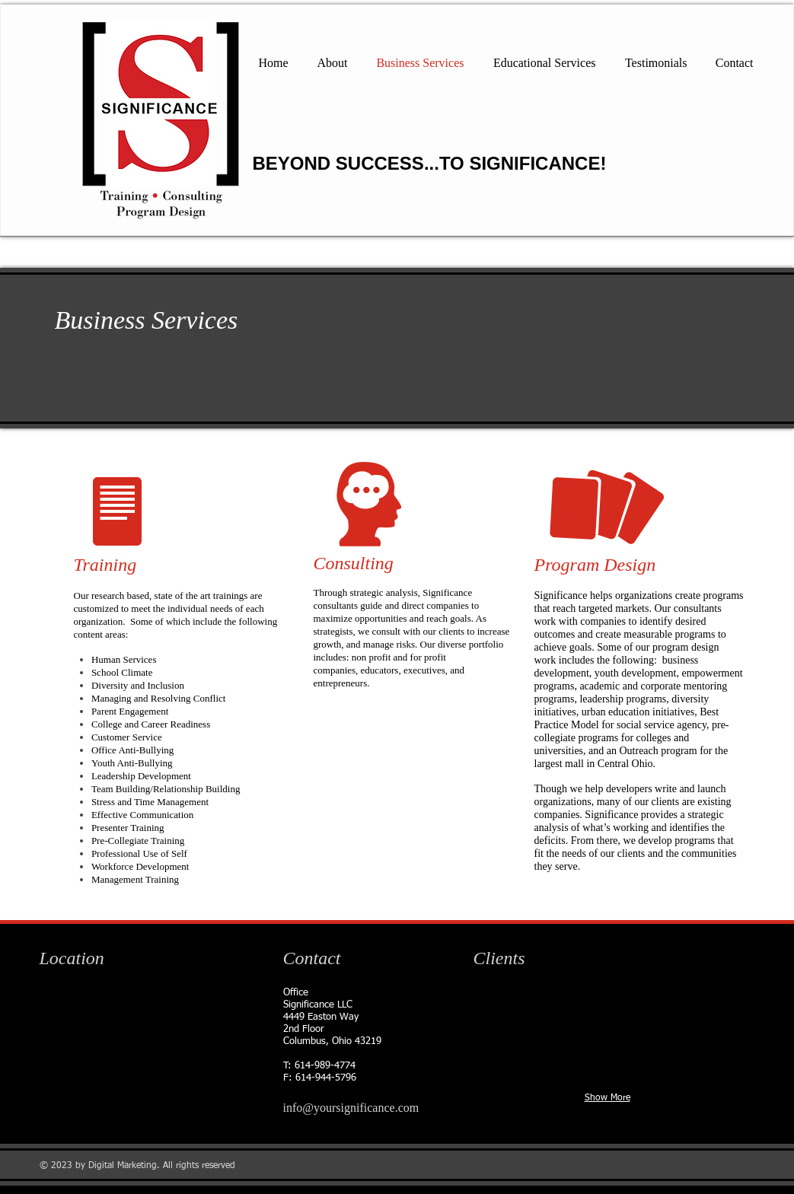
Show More (607, 1098)
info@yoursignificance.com (351, 1107)
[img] (478, 1008)
